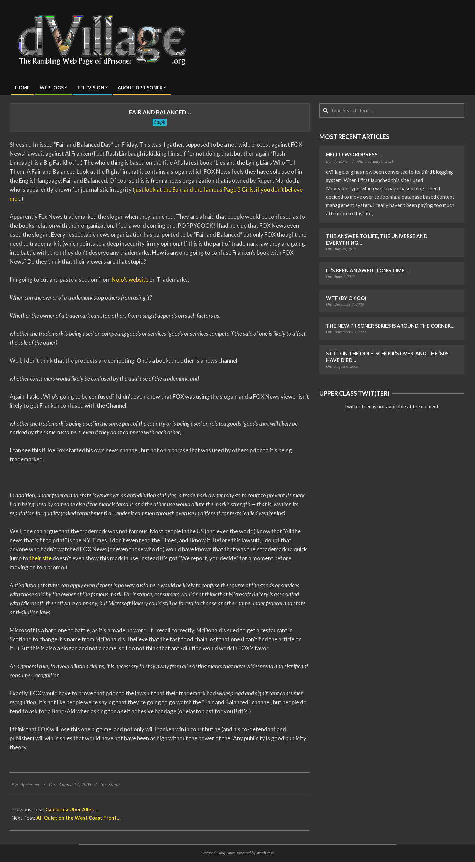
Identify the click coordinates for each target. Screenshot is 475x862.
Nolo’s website (130, 279)
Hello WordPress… (354, 154)
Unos (230, 853)
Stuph (159, 122)
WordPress (264, 853)
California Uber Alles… (71, 809)
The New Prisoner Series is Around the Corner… (390, 326)
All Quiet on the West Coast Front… (78, 818)
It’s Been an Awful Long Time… (367, 270)
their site (40, 558)
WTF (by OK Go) (346, 298)
